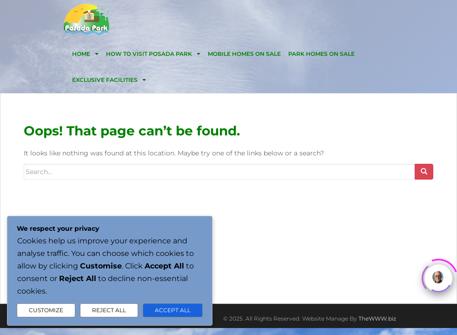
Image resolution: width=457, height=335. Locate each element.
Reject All (109, 310)
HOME (81, 53)
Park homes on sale (321, 53)
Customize (46, 310)
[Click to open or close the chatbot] (438, 277)
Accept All (173, 310)
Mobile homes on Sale (244, 53)
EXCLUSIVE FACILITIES (105, 79)
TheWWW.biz (377, 318)
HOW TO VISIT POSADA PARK (149, 53)
